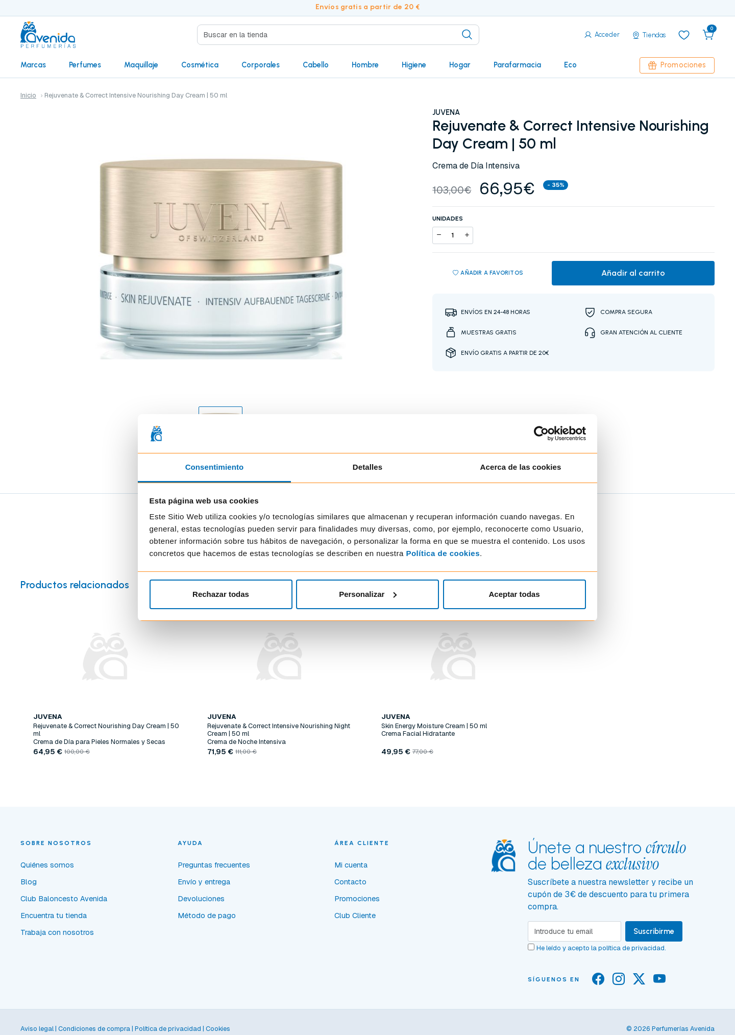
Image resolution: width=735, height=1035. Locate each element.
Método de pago (207, 915)
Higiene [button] (414, 64)
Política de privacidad (168, 1028)
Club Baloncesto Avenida (63, 898)
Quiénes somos (47, 865)
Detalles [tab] (367, 467)
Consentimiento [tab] (214, 467)
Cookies (218, 1028)
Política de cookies (443, 553)
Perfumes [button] (85, 64)
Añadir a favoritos (488, 273)
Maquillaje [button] (141, 64)
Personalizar (368, 594)
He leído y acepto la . (601, 948)
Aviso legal (37, 1028)
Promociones (677, 64)
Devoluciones (201, 898)
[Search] (338, 35)
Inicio (28, 95)
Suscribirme (653, 931)
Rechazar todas (220, 594)
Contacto (350, 881)
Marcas (33, 64)
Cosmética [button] (199, 64)
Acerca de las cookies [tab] (520, 467)
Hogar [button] (460, 64)
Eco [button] (570, 64)
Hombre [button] (365, 64)
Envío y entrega (204, 881)
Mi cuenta (351, 865)
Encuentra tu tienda (53, 915)
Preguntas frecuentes (214, 865)
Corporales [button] (260, 64)
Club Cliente (355, 915)
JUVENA (446, 112)
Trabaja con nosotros (57, 932)
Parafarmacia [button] (517, 64)
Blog (28, 881)
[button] (708, 35)
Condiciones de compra (94, 1028)
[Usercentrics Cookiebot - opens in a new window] (541, 433)
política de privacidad (631, 948)
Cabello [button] (316, 64)
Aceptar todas (514, 594)
